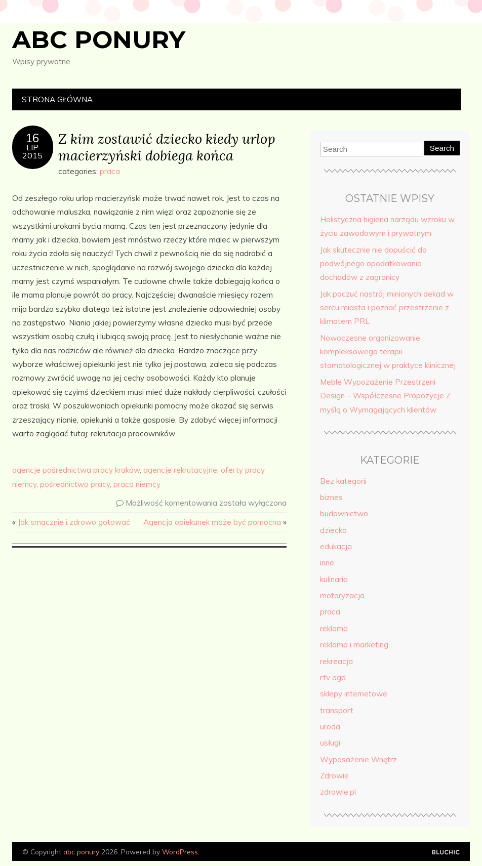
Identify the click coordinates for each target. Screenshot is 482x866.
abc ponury (98, 39)
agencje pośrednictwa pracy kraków (76, 470)
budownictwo (344, 513)
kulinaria (334, 579)
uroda (330, 726)
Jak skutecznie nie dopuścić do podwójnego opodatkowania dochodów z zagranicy (373, 263)
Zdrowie (334, 775)
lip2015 (32, 151)
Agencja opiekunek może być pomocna (212, 522)
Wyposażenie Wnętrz (358, 759)
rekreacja (336, 661)
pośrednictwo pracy (75, 484)
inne (327, 562)
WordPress (180, 851)
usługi (330, 743)
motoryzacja (342, 595)
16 (32, 138)
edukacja (336, 546)
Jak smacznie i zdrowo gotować (74, 522)
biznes (331, 497)
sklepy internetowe (353, 693)
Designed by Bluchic (446, 852)
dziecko (333, 530)
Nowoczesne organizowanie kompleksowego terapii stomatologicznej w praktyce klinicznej (388, 351)
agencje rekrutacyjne (180, 470)
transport (336, 710)
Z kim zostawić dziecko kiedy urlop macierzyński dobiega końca (166, 147)
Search (442, 148)
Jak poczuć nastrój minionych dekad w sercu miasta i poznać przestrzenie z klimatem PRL (387, 307)
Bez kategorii (343, 481)
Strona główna (57, 99)
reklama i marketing (354, 644)
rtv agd (333, 677)
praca (110, 171)
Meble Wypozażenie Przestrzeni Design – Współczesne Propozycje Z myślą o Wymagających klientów (385, 396)
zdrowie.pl (338, 792)
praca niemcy (136, 484)
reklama (334, 628)
